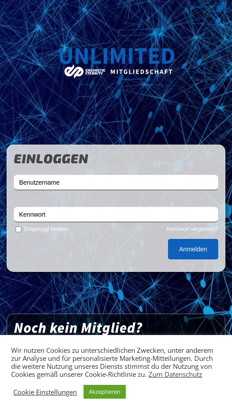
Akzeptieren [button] (104, 392)
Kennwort (32, 214)
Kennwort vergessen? (192, 229)
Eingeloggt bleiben (41, 229)
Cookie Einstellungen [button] (45, 392)
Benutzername (39, 182)
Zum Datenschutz (175, 374)
